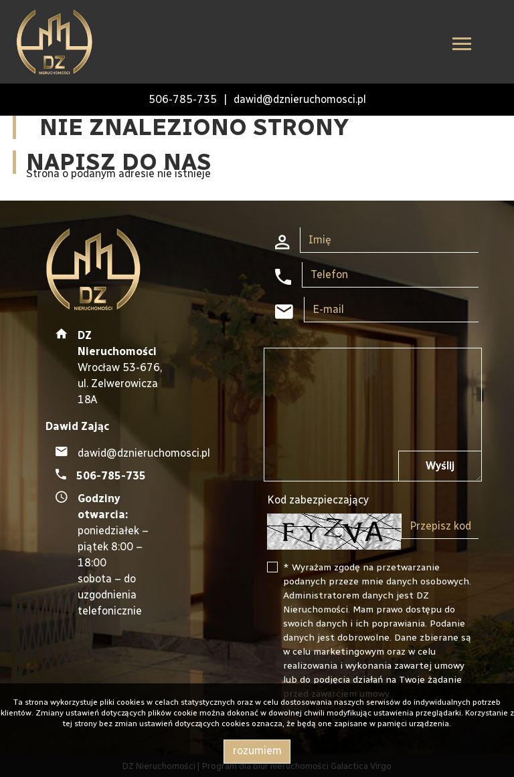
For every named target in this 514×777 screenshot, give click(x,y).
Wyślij (440, 465)
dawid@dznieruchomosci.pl (300, 99)
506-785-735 (183, 99)
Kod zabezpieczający (318, 499)
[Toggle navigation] (461, 45)
